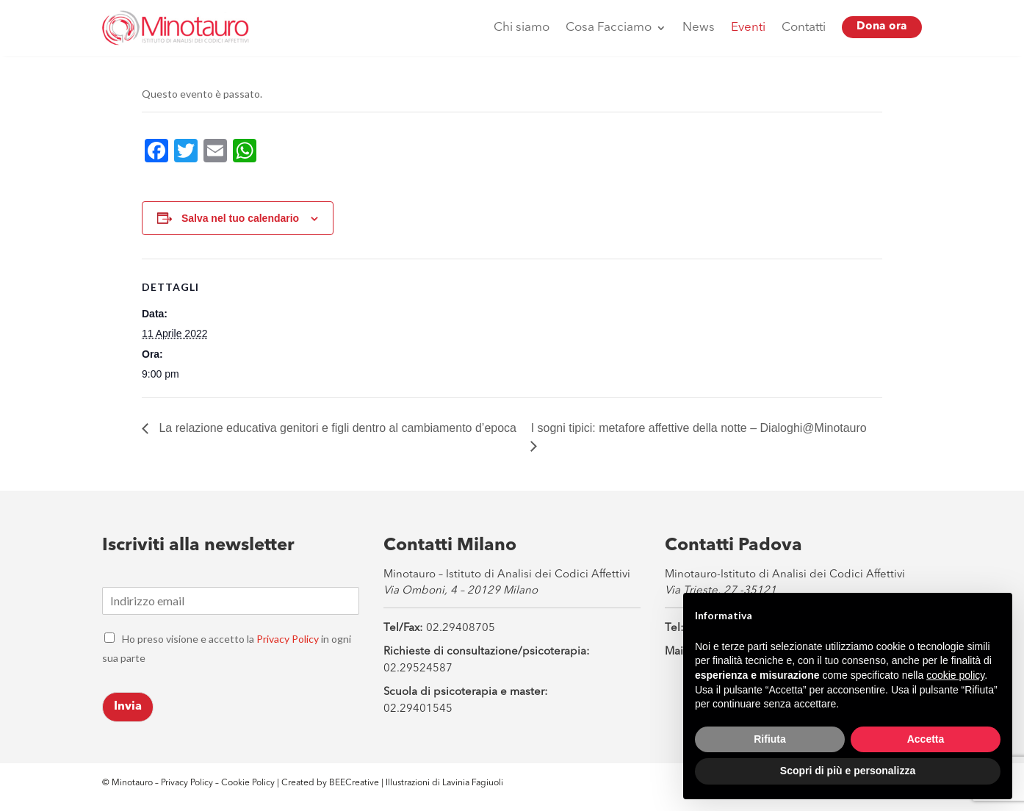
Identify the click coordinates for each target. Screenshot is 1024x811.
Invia (128, 707)
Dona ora (882, 26)
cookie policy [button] (955, 675)
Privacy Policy (287, 638)
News (698, 27)
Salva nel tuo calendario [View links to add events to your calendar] (240, 218)
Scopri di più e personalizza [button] (847, 770)
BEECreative (353, 783)
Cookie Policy (249, 783)
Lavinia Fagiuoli (472, 783)
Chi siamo (521, 27)
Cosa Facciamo (609, 27)
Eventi (748, 27)
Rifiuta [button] (770, 739)
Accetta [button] (926, 739)
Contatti (804, 27)
